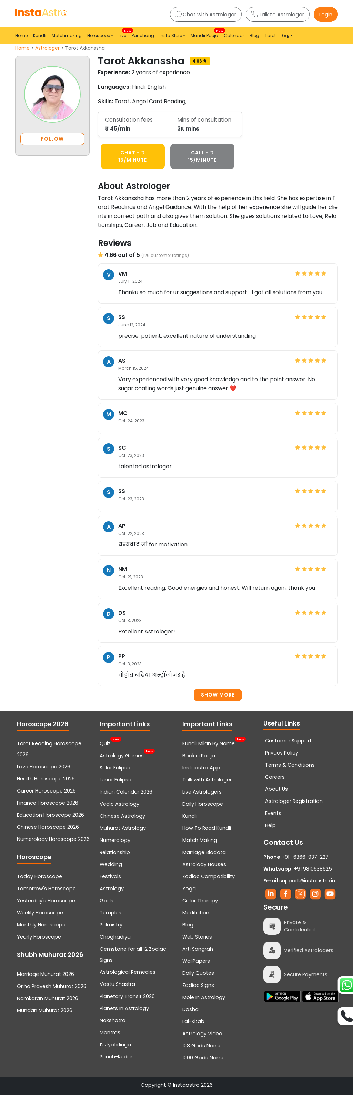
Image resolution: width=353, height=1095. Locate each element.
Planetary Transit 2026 (127, 996)
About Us (276, 789)
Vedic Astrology (119, 803)
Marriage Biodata (204, 852)
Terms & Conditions (290, 764)
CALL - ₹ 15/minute (202, 156)
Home (21, 35)
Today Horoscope (39, 876)
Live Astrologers (202, 791)
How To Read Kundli (206, 828)
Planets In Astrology (124, 1008)
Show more (218, 694)
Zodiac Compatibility (208, 876)
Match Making (199, 840)
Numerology (115, 840)
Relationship (115, 852)
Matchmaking (67, 35)
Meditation (195, 912)
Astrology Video (202, 1033)
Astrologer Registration (294, 801)
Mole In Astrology (203, 997)
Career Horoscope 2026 (46, 790)
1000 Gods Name (203, 1057)
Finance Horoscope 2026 (47, 802)
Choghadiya (115, 936)
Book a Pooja (198, 755)
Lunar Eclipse (115, 779)
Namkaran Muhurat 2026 (47, 998)
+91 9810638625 (297, 868)
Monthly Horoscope (41, 924)
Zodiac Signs (198, 985)
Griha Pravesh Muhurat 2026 (52, 986)
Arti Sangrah (197, 948)
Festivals (110, 876)
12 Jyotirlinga (115, 1044)
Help (270, 825)
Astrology (112, 888)
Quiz (105, 743)
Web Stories (197, 936)
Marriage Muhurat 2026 (45, 974)
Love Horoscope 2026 (43, 766)
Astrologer (47, 48)
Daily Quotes (198, 973)
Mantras (110, 1032)
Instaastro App (201, 767)
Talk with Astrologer (207, 779)
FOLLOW (52, 138)
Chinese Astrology (122, 816)
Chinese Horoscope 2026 (48, 827)
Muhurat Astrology (123, 828)
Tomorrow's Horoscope (46, 888)
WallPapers (196, 961)
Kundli (39, 35)
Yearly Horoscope (39, 936)
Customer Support (288, 740)
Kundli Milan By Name (208, 743)
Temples (110, 912)
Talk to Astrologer (277, 14)
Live (124, 33)
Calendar (234, 35)
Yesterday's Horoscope (46, 900)
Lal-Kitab (193, 1021)
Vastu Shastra (117, 984)
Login (325, 14)
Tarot (270, 35)
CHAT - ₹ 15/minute (132, 156)
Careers (275, 777)
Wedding (111, 864)
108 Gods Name (202, 1045)
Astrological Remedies (127, 972)
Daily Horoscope (202, 803)
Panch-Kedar (116, 1056)
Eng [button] (285, 35)
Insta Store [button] (171, 35)
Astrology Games (122, 755)
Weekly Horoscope (40, 912)
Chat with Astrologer (205, 14)
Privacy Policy (281, 752)
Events (273, 813)
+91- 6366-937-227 (305, 857)
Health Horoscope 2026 (46, 778)
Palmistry (111, 924)
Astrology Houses (204, 864)
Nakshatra (112, 1020)
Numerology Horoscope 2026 (53, 839)
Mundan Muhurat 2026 (44, 1010)
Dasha (190, 1009)
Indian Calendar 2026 (126, 791)
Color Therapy (200, 900)
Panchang (143, 35)
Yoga (189, 888)
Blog (254, 35)
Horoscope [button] (98, 35)
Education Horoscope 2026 (50, 814)
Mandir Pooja (206, 33)
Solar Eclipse (115, 767)
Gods (106, 900)
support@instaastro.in (307, 880)
